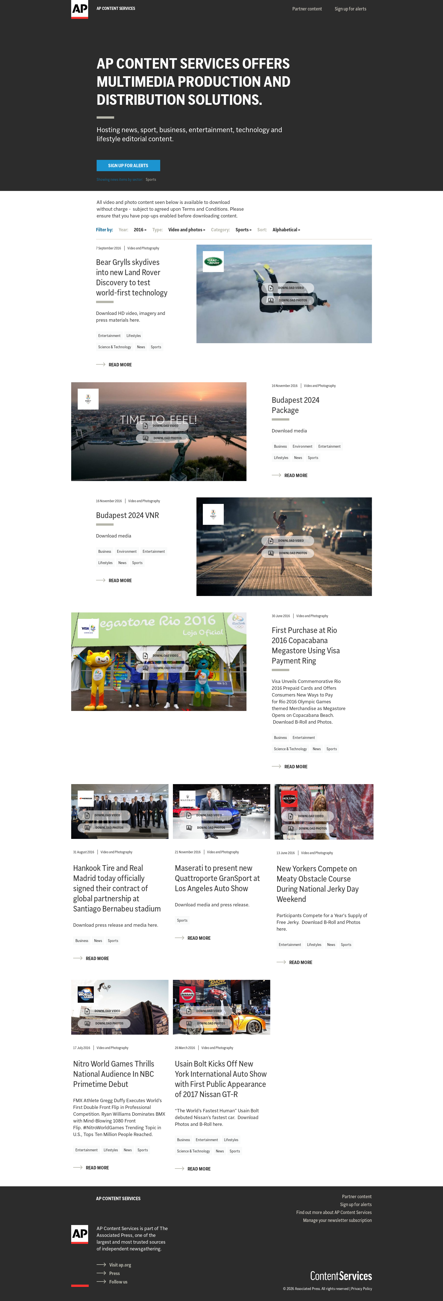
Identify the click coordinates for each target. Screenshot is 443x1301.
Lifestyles (134, 335)
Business (280, 446)
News (141, 346)
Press (114, 1273)
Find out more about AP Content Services (334, 1212)
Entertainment (109, 335)
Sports (151, 179)
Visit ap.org (120, 1265)
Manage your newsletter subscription (337, 1220)
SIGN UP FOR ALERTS (128, 165)
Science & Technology (114, 346)
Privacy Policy (361, 1288)
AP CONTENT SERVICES (118, 1198)
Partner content (307, 9)
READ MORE (120, 364)
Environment (302, 446)
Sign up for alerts (350, 9)
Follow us (118, 1282)
